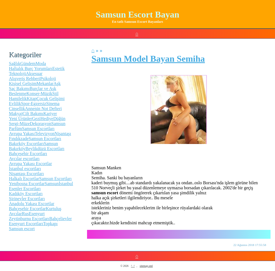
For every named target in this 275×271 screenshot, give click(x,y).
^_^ (133, 265)
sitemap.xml (146, 265)
